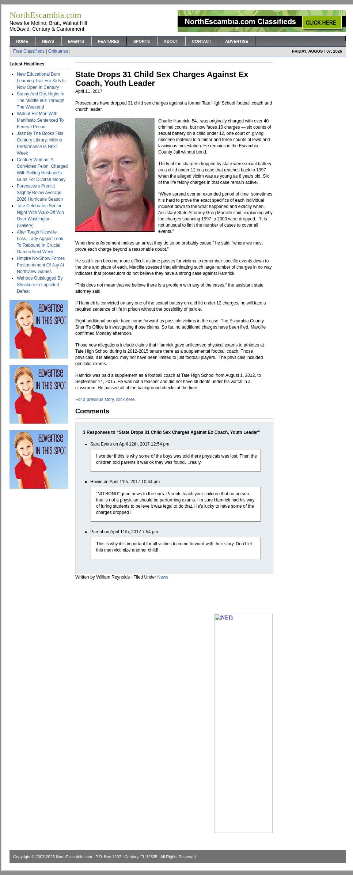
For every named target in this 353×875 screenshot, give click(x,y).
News (48, 41)
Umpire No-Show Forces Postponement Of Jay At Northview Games (41, 265)
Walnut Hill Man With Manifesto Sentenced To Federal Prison (40, 120)
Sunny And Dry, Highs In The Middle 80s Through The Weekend (40, 100)
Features (108, 41)
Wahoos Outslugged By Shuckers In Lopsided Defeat (40, 285)
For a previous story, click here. (105, 399)
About (171, 41)
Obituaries (58, 51)
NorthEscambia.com (74, 857)
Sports (141, 41)
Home (22, 41)
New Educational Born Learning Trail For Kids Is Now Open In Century (41, 81)
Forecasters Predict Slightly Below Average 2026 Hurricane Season (40, 192)
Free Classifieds (29, 51)
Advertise (236, 41)
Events (76, 41)
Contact (201, 41)
